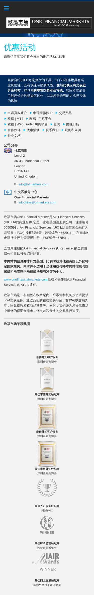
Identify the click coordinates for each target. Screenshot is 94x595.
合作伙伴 (14, 130)
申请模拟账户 (43, 113)
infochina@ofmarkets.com (37, 202)
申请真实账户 (17, 113)
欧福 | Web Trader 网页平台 (28, 124)
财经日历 (72, 124)
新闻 (57, 124)
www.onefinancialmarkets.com (26, 279)
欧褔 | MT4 (15, 119)
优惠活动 (33, 130)
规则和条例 (73, 130)
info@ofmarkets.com (33, 184)
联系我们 (52, 130)
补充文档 (14, 136)
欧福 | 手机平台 (40, 119)
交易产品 (65, 113)
